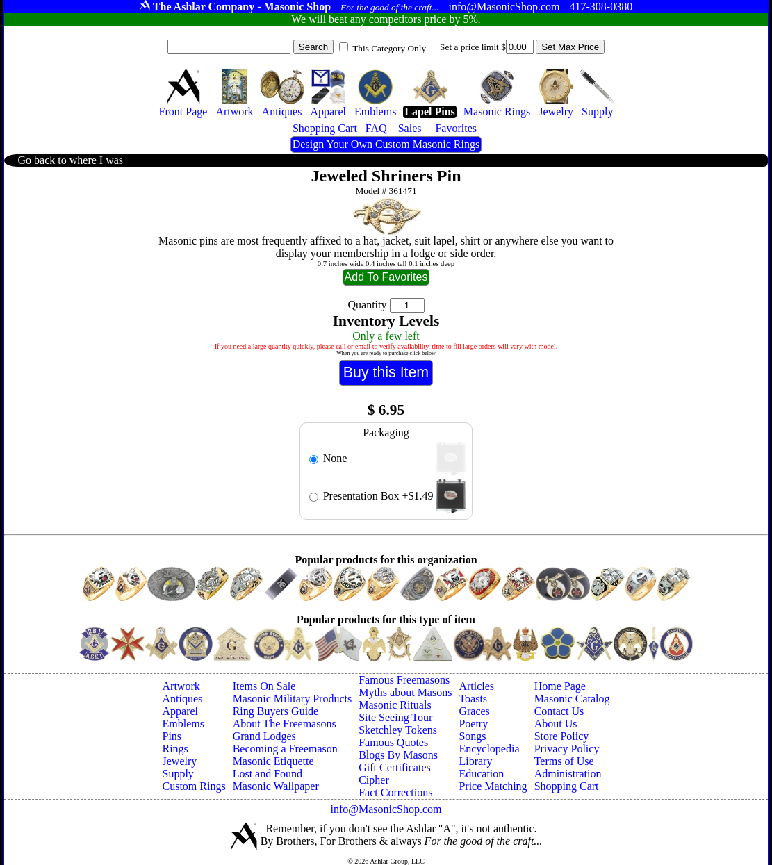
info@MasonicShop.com (385, 809)
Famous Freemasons (404, 680)
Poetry (473, 724)
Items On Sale (264, 686)
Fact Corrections (395, 792)
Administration (568, 774)
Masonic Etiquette (273, 761)
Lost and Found (267, 774)
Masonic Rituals (395, 705)
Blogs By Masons (398, 755)
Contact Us (559, 711)
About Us (555, 724)
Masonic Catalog (572, 699)
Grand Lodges (264, 736)
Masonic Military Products (292, 699)
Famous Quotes (393, 742)
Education (481, 774)
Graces (474, 711)
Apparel (181, 711)
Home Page (560, 686)
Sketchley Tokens (398, 730)
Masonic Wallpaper (276, 786)
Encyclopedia (489, 749)
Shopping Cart (566, 786)
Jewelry (180, 761)
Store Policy (561, 736)
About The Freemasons (284, 724)
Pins (172, 736)
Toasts (473, 699)
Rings (175, 749)
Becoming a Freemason (285, 749)
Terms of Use (564, 761)
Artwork (181, 686)
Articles (476, 686)
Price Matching (493, 786)
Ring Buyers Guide (276, 711)
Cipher (374, 780)
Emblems (183, 724)
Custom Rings (194, 786)
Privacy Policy (567, 749)
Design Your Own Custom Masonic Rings (386, 144)
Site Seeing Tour (395, 717)
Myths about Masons (405, 692)
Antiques (183, 699)
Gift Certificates (395, 767)
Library (475, 761)
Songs (472, 736)
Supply (178, 774)
